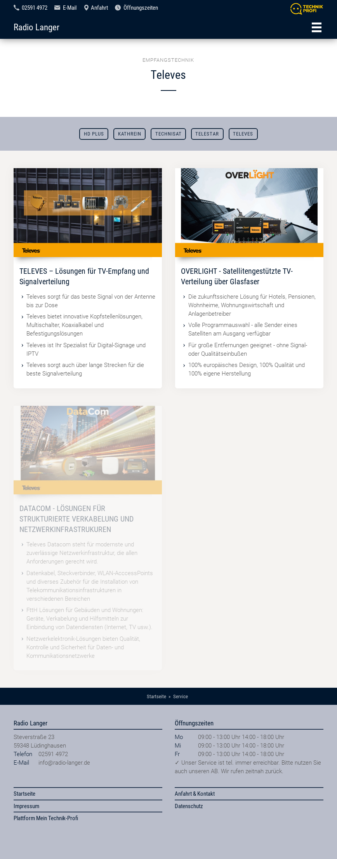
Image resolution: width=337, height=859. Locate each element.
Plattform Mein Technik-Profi (46, 818)
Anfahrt (99, 7)
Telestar (207, 134)
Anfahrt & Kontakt (195, 793)
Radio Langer (36, 27)
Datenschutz (189, 806)
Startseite (24, 793)
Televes (243, 134)
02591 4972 (34, 7)
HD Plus (94, 134)
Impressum (26, 806)
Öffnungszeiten (140, 7)
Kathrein (129, 134)
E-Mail (69, 7)
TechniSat (168, 134)
